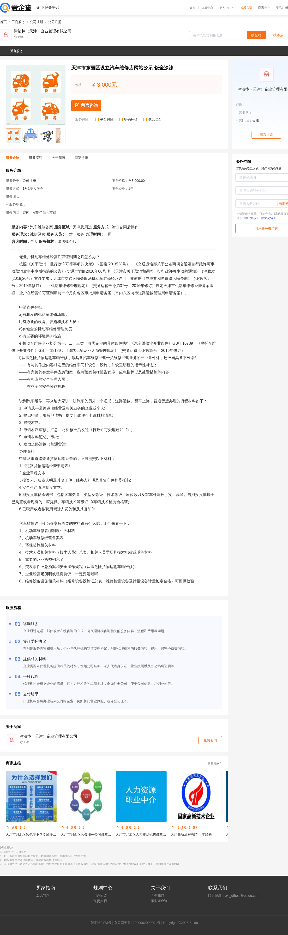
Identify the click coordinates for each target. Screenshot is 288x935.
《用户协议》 (250, 218)
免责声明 (100, 901)
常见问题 (42, 896)
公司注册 (36, 22)
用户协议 (100, 896)
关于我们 (157, 896)
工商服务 (18, 22)
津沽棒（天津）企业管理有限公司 (43, 31)
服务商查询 (159, 901)
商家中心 (264, 7)
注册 (285, 7)
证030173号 (102, 923)
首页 (193, 7)
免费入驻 (246, 7)
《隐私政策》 (268, 218)
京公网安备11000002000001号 (137, 923)
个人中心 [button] (227, 8)
